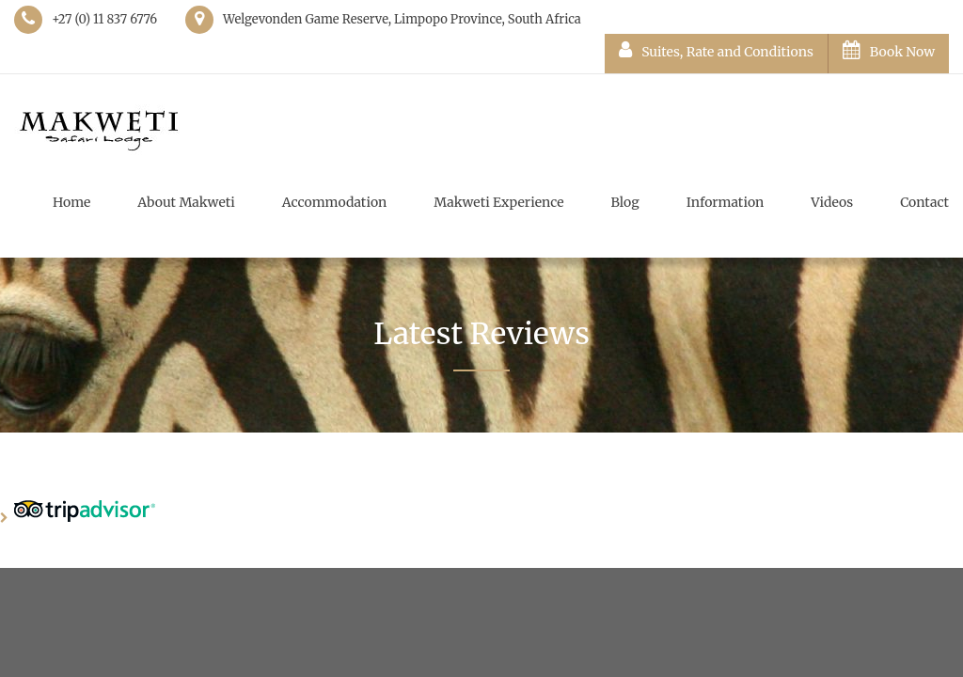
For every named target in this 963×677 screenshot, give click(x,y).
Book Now (889, 50)
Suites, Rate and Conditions (716, 50)
